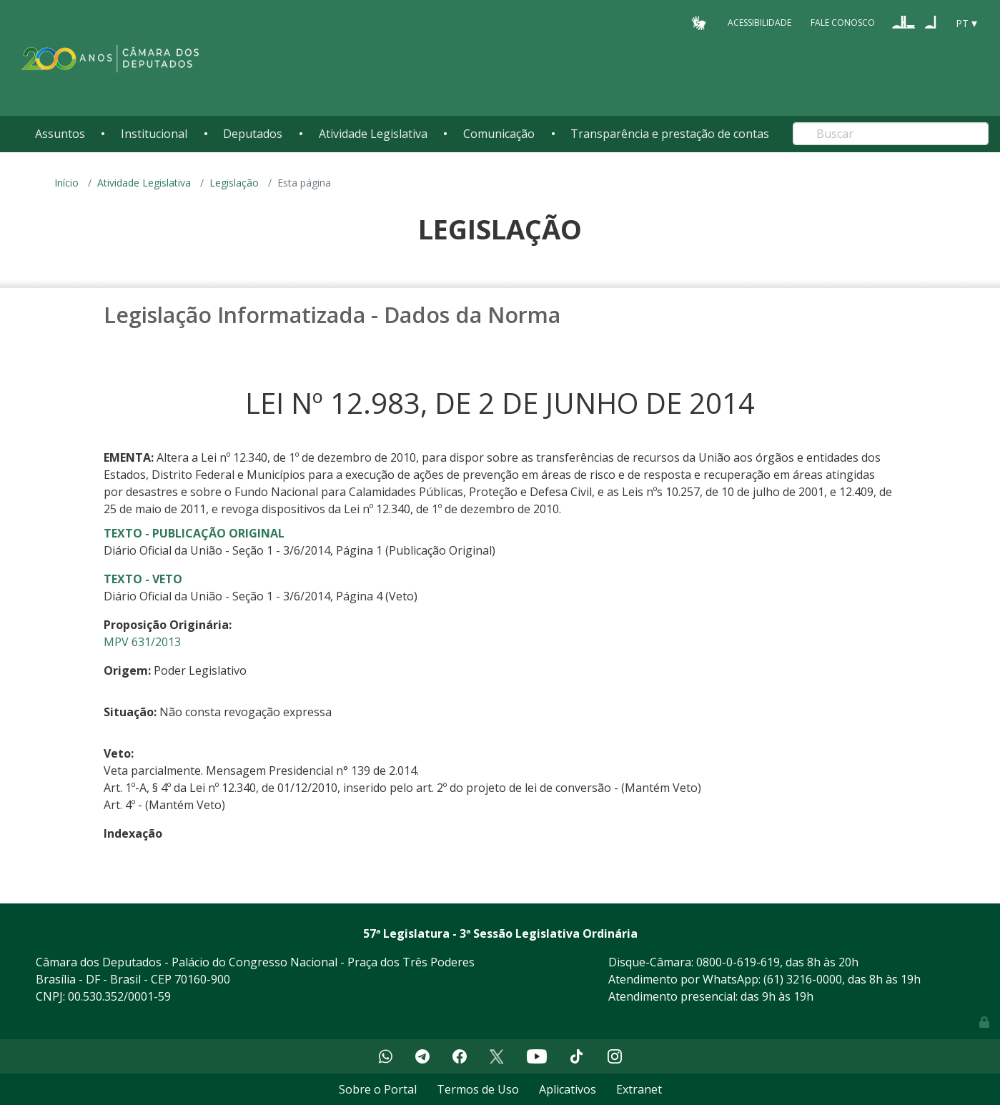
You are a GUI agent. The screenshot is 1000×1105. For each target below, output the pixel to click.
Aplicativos (567, 1089)
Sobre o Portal (378, 1089)
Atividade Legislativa (373, 134)
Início (66, 182)
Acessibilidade (759, 22)
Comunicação (499, 134)
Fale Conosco (843, 22)
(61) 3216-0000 (802, 979)
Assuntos (60, 134)
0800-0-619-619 (738, 962)
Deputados (252, 134)
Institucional (154, 134)
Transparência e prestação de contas (669, 134)
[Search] (891, 133)
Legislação (234, 182)
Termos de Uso (478, 1089)
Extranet (639, 1089)
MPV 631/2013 (142, 642)
